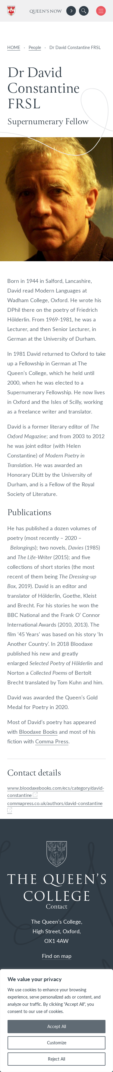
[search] (84, 11)
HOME (13, 47)
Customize (56, 1043)
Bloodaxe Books (38, 731)
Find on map (56, 955)
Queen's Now (46, 11)
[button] (84, 11)
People (35, 47)
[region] (56, 1020)
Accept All (56, 1026)
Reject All (56, 1059)
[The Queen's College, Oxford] (12, 11)
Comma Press (51, 741)
